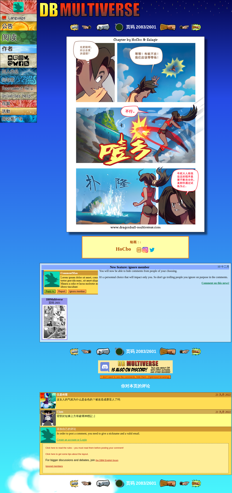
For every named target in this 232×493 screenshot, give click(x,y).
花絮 (6, 103)
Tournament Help (17, 88)
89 (139, 250)
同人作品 (10, 72)
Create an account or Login (72, 439)
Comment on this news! (215, 283)
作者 (7, 48)
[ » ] (167, 27)
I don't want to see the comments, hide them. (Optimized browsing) (135, 377)
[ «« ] (75, 27)
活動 (6, 111)
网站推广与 (12, 119)
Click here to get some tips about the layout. (67, 454)
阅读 (9, 37)
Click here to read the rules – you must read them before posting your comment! (85, 448)
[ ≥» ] (184, 27)
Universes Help (16, 96)
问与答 (8, 80)
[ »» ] (196, 27)
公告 (7, 26)
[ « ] (103, 27)
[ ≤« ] (86, 27)
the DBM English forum (107, 460)
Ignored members (54, 466)
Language (14, 18)
